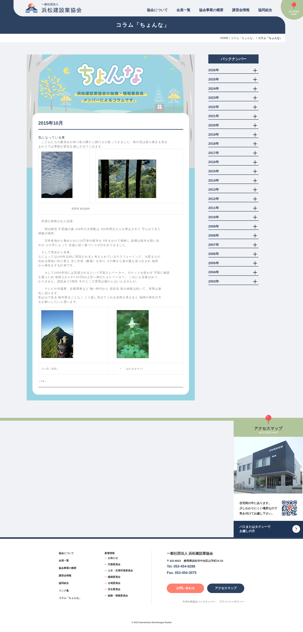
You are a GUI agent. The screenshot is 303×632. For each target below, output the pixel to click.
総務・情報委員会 (118, 595)
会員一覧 (183, 10)
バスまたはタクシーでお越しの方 (254, 529)
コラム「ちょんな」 (243, 38)
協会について (157, 10)
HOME (224, 38)
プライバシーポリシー (231, 601)
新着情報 (110, 553)
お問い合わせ (185, 588)
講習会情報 (240, 10)
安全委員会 (114, 589)
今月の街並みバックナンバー (199, 601)
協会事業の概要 (211, 10)
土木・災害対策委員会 (120, 570)
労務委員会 (114, 564)
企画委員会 (114, 583)
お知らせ (113, 558)
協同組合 (265, 10)
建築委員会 (114, 576)
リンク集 (64, 590)
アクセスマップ (226, 588)
